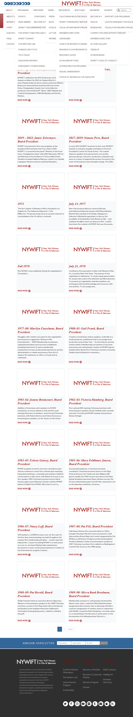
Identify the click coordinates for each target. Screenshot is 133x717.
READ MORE (23, 100)
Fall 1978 (24, 266)
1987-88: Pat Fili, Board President (91, 526)
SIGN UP (104, 643)
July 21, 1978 (77, 266)
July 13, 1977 (77, 204)
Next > (71, 629)
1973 (21, 204)
